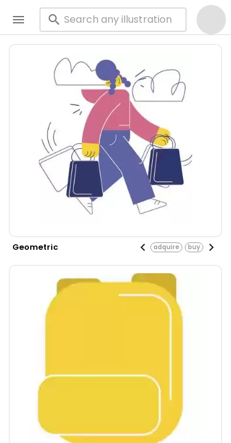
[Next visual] (211, 247)
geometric (35, 247)
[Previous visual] (143, 247)
